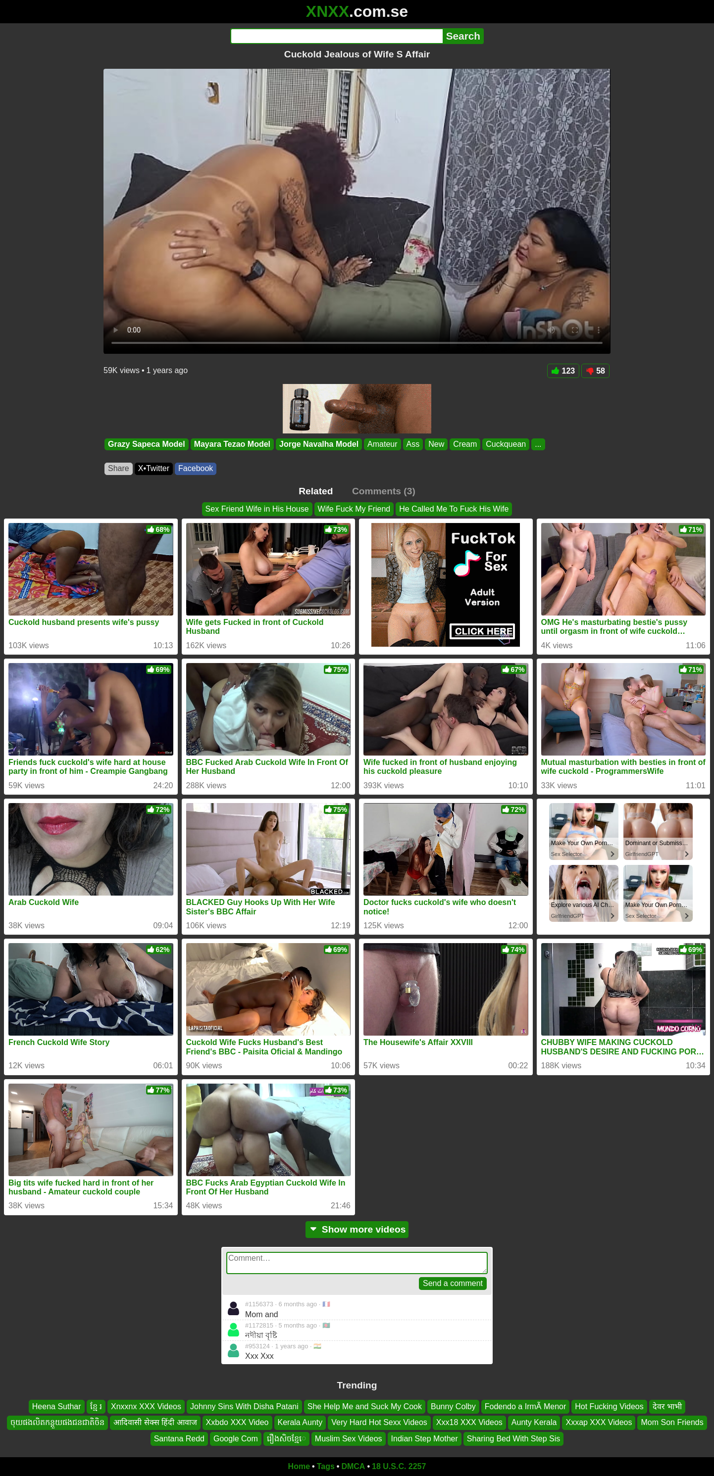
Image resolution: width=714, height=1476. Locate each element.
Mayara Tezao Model (232, 444)
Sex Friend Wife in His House (257, 509)
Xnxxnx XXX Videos (146, 1406)
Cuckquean (506, 444)
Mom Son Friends (672, 1422)
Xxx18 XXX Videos (469, 1422)
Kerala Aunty (300, 1422)
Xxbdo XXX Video (237, 1422)
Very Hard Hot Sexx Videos (379, 1422)
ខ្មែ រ (96, 1406)
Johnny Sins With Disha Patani (244, 1406)
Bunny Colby (453, 1406)
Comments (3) (383, 491)
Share (118, 468)
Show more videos (357, 1229)
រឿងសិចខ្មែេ (286, 1438)
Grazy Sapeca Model (146, 444)
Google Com (235, 1438)
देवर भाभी (667, 1406)
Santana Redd (179, 1438)
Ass (413, 444)
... (538, 444)
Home (299, 1466)
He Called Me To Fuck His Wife (454, 509)
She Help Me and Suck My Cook (364, 1406)
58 (595, 371)
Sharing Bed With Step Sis (514, 1438)
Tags (326, 1466)
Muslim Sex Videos (348, 1438)
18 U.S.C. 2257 (399, 1466)
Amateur (382, 444)
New (436, 444)
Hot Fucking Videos (609, 1406)
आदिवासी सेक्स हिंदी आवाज (155, 1422)
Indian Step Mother (424, 1438)
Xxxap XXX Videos (598, 1422)
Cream (465, 444)
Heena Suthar (56, 1406)
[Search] (336, 36)
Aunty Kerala (534, 1422)
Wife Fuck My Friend (354, 509)
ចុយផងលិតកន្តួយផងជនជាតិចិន (57, 1422)
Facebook (195, 468)
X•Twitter (153, 468)
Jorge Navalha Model (318, 444)
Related (316, 491)
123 (563, 371)
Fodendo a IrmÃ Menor (525, 1406)
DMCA (353, 1466)
